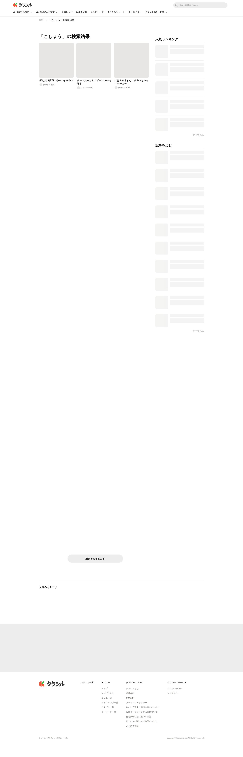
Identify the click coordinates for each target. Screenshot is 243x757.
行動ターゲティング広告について (142, 712)
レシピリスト (107, 693)
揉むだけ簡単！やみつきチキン (56, 80)
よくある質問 (132, 726)
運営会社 (130, 693)
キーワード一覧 (108, 712)
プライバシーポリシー (136, 702)
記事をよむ (81, 12)
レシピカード (97, 12)
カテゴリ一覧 (107, 707)
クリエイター (134, 12)
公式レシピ (67, 12)
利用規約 (130, 698)
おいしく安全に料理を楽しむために (143, 707)
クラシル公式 (49, 85)
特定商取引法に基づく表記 (138, 716)
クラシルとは (132, 688)
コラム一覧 (106, 698)
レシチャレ (172, 693)
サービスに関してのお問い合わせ (142, 721)
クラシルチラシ (174, 688)
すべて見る (198, 331)
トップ (104, 688)
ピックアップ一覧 (109, 702)
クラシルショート (115, 12)
